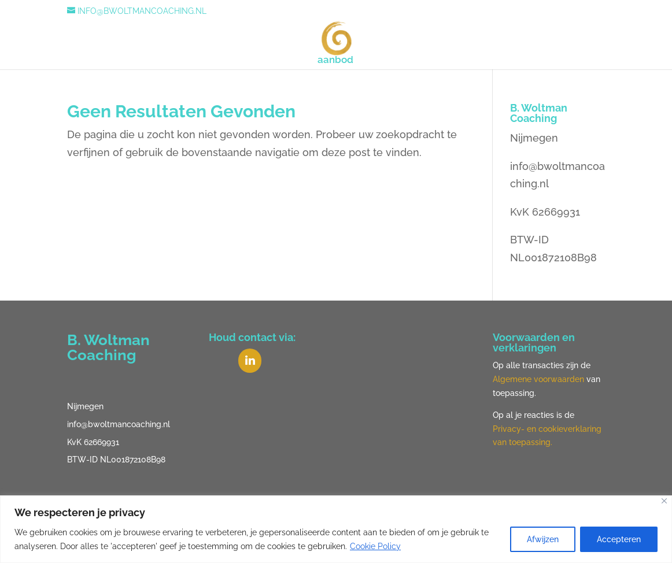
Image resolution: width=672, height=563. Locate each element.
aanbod (335, 60)
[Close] (664, 500)
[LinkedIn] (249, 361)
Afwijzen (543, 539)
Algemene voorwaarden (538, 379)
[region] (336, 529)
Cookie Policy (375, 546)
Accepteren (619, 539)
